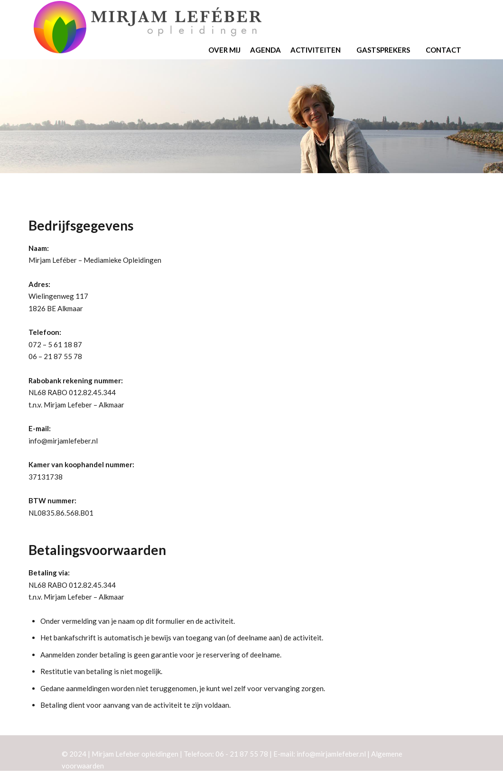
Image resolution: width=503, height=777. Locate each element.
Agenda (265, 50)
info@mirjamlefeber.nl (63, 440)
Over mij (224, 50)
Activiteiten (318, 50)
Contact (446, 50)
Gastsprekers (386, 50)
